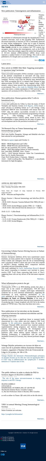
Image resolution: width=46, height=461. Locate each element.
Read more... (41, 93)
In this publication (15, 323)
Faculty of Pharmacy (7, 440)
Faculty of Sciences (7, 437)
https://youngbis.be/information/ (12, 414)
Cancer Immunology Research (28, 268)
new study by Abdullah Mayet (28, 87)
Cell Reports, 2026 (30, 106)
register (11, 140)
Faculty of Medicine (7, 439)
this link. (35, 57)
